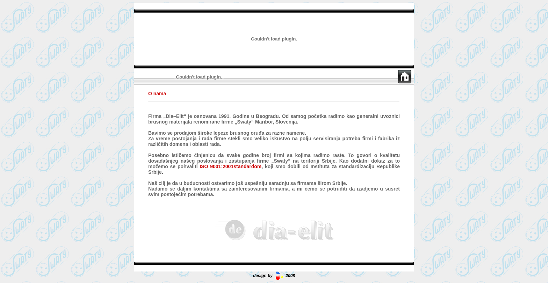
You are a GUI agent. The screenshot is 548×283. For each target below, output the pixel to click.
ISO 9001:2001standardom (230, 166)
